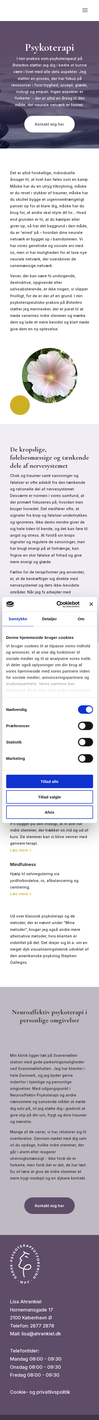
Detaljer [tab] (49, 619)
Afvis (49, 812)
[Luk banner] (91, 604)
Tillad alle (49, 781)
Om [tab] (81, 619)
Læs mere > (21, 850)
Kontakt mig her (49, 124)
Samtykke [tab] (17, 619)
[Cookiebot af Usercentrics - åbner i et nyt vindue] (59, 604)
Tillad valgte (49, 796)
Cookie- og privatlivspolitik (40, 1392)
